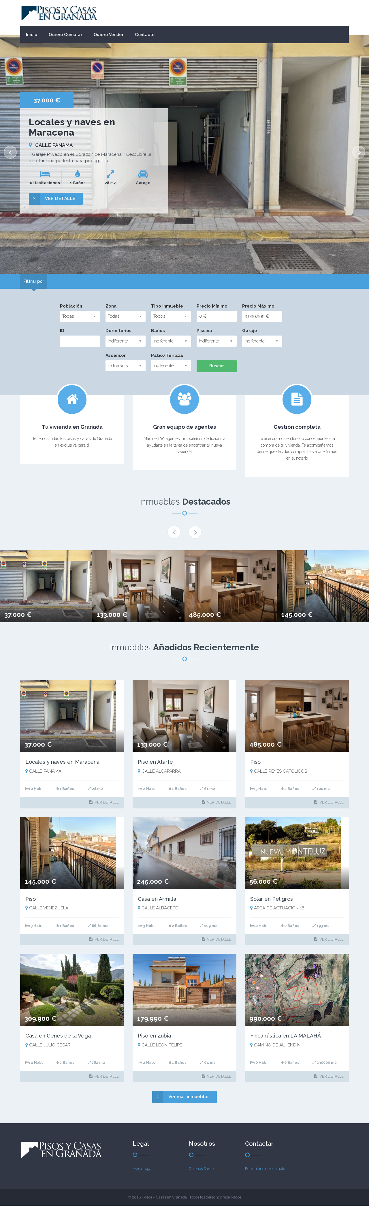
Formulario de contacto (265, 1168)
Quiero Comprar (65, 34)
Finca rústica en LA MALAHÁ (285, 1036)
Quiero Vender (108, 34)
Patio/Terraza (167, 355)
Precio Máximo (258, 306)
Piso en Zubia (154, 1036)
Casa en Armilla (157, 899)
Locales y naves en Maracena (62, 762)
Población (71, 306)
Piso (255, 762)
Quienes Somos (202, 1168)
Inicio (31, 34)
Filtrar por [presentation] (36, 281)
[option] (184, 154)
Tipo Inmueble (167, 306)
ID (62, 331)
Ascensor (116, 355)
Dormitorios (118, 331)
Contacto (145, 34)
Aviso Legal (143, 1168)
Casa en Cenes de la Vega (58, 1036)
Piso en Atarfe (155, 762)
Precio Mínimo (212, 306)
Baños (158, 331)
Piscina (204, 331)
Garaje (249, 331)
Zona (111, 306)
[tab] (36, 281)
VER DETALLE (52, 199)
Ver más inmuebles (181, 1097)
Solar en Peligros (271, 899)
